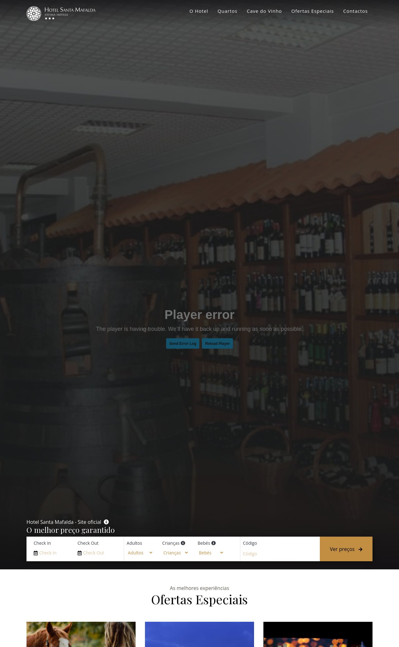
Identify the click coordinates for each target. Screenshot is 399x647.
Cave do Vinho (264, 11)
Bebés (204, 543)
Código (250, 543)
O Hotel (199, 11)
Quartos (228, 11)
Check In (42, 543)
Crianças (171, 543)
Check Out (88, 543)
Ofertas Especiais (312, 11)
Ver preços (346, 549)
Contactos (355, 11)
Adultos (134, 543)
